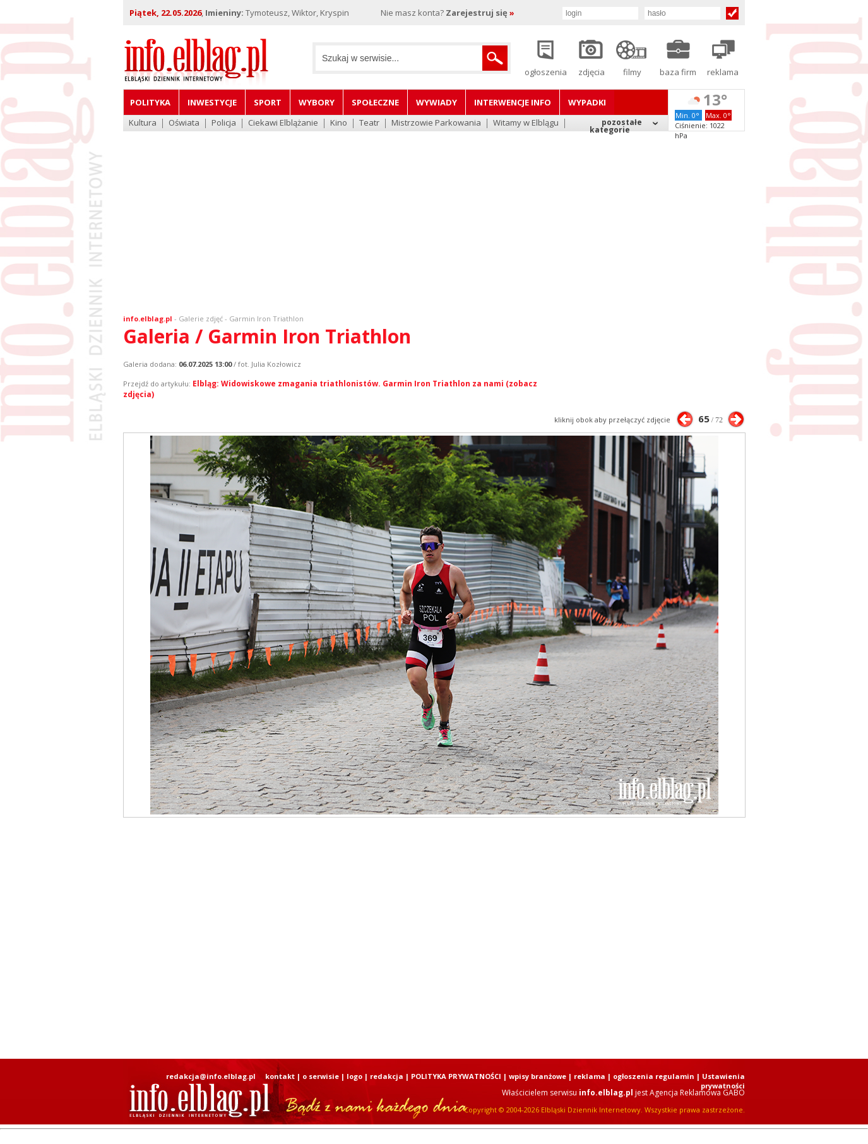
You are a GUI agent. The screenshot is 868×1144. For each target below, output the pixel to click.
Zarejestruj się (480, 12)
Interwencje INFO (512, 102)
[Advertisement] (434, 215)
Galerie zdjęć (201, 318)
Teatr (369, 123)
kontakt (280, 1076)
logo (354, 1076)
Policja (223, 123)
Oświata (184, 123)
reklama (589, 1076)
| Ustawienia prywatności (720, 1080)
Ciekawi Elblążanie (283, 123)
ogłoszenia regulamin (653, 1076)
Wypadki (587, 102)
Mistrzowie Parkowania (436, 123)
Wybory (317, 102)
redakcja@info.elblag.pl (211, 1076)
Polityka (150, 102)
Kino (338, 123)
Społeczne (375, 102)
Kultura (143, 123)
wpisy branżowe (537, 1076)
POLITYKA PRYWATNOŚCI (456, 1076)
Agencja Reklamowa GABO (697, 1092)
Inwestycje (212, 102)
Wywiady (436, 102)
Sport (268, 102)
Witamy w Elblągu (526, 123)
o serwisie (320, 1076)
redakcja (386, 1076)
